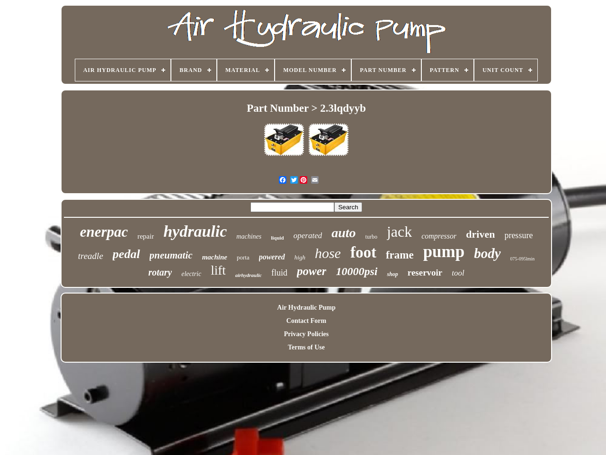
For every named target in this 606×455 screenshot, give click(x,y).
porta (243, 257)
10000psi (356, 271)
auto (343, 232)
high (299, 257)
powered (272, 257)
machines (248, 236)
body (487, 253)
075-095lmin (522, 258)
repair (145, 236)
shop (392, 274)
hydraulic (195, 231)
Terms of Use (306, 347)
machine (214, 257)
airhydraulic (248, 275)
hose (328, 253)
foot (363, 252)
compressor (438, 236)
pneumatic (171, 255)
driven (480, 234)
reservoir (425, 272)
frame (400, 255)
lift (218, 270)
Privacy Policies (306, 334)
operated (308, 235)
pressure (518, 235)
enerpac (104, 231)
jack (399, 231)
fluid (279, 272)
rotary (160, 272)
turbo (371, 236)
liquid (277, 238)
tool (458, 272)
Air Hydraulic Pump (306, 307)
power (312, 271)
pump (444, 251)
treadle (90, 256)
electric (191, 273)
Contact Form (306, 320)
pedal (126, 254)
